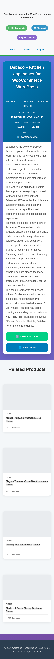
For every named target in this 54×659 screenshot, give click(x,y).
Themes (26, 49)
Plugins (40, 49)
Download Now (27, 336)
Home (12, 49)
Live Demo (27, 348)
